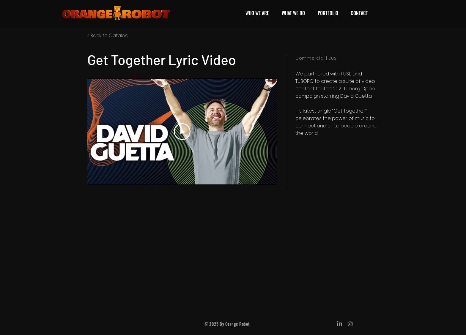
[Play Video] (182, 131)
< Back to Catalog (107, 35)
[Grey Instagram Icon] (350, 324)
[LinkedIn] (339, 324)
